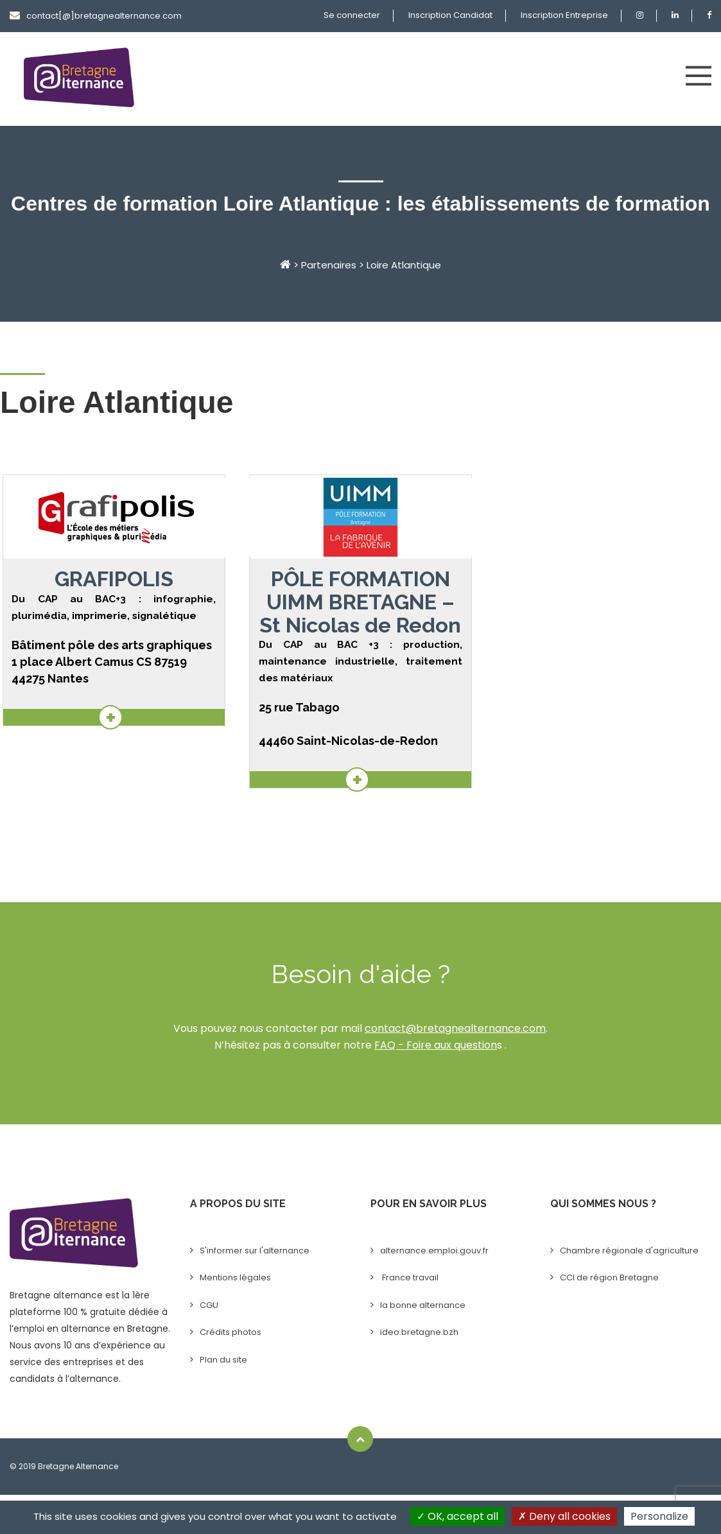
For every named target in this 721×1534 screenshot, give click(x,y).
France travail (409, 1277)
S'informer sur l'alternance (254, 1250)
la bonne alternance (422, 1305)
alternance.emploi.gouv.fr (434, 1250)
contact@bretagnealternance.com (455, 1028)
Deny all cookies (564, 1516)
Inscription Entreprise (564, 15)
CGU (209, 1305)
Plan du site (223, 1360)
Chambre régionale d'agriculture (629, 1250)
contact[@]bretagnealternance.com (96, 16)
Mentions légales (235, 1277)
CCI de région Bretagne (609, 1277)
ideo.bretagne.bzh (419, 1332)
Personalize (659, 1516)
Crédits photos (230, 1332)
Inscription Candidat (450, 15)
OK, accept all (457, 1516)
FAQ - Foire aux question (435, 1045)
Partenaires (328, 265)
